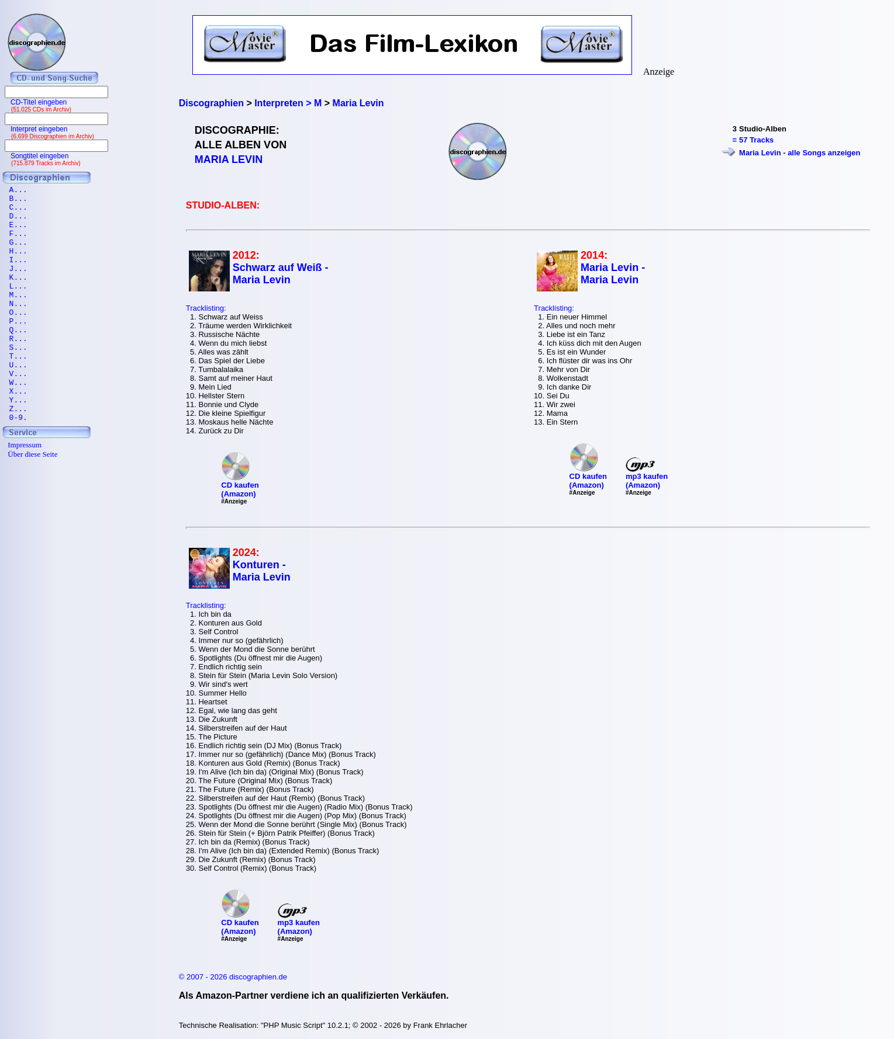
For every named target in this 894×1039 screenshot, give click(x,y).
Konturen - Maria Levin (262, 571)
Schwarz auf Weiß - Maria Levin (281, 274)
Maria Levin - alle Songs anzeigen (799, 152)
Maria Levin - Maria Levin (613, 274)
